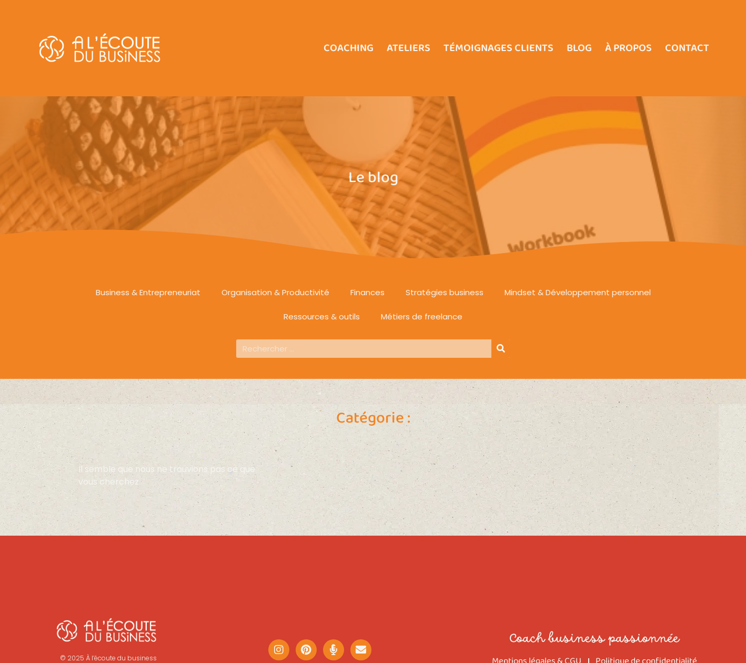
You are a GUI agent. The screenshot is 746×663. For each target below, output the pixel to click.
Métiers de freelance (421, 316)
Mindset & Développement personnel (578, 292)
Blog (579, 48)
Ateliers (408, 48)
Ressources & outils (322, 316)
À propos (628, 48)
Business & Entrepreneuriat (148, 292)
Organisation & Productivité (275, 292)
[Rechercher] (500, 348)
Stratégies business (444, 292)
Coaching (349, 48)
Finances (367, 292)
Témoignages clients (498, 48)
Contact (687, 48)
